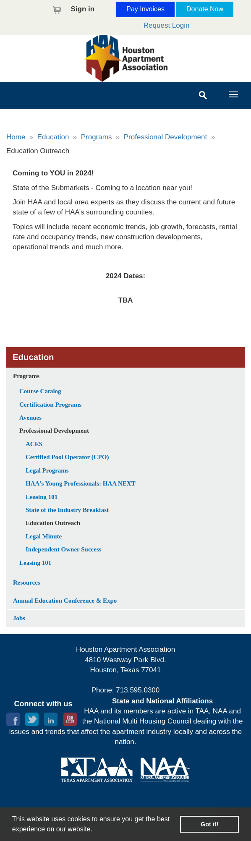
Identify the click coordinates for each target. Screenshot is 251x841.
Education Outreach (53, 523)
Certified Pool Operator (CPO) (67, 457)
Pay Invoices (145, 9)
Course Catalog (40, 391)
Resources (26, 582)
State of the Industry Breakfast (67, 510)
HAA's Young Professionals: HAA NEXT (81, 483)
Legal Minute (44, 536)
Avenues (30, 417)
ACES (34, 444)
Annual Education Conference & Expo (65, 600)
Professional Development (165, 137)
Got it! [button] (209, 824)
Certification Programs (50, 404)
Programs (96, 137)
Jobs (19, 618)
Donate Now (204, 9)
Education (53, 137)
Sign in (83, 9)
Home (15, 137)
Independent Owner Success (64, 549)
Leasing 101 (42, 497)
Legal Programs (47, 470)
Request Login (167, 25)
